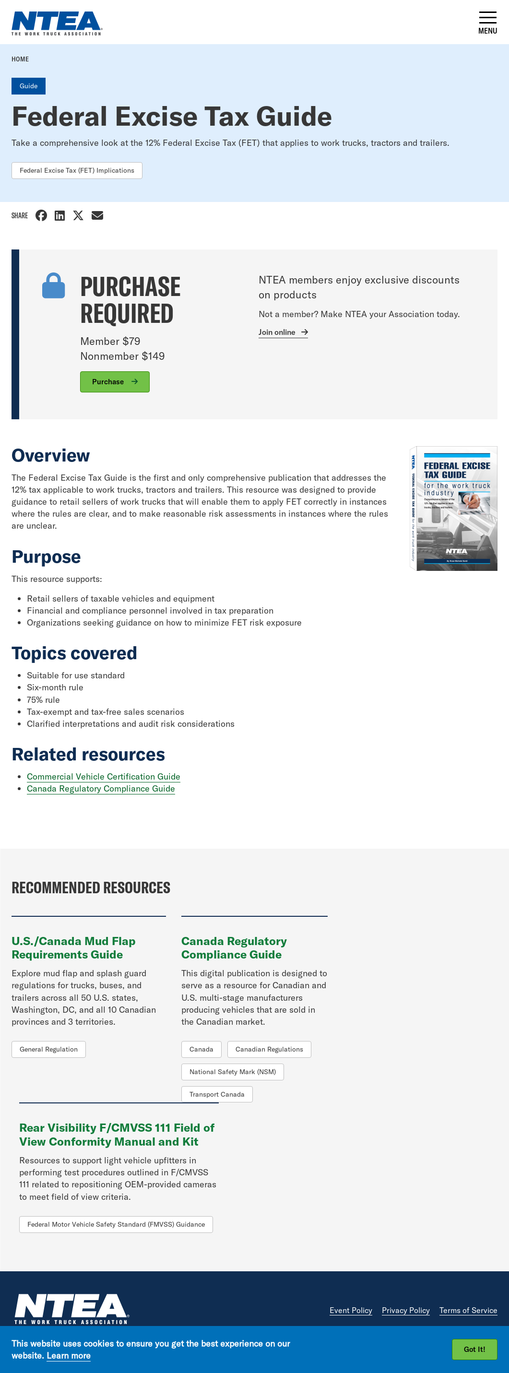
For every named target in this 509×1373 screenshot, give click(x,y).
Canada (201, 1049)
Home (20, 59)
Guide (28, 86)
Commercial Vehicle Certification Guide (103, 776)
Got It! (474, 1349)
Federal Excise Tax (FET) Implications (77, 170)
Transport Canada (217, 1094)
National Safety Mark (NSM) (232, 1071)
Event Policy (351, 1310)
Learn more (69, 1355)
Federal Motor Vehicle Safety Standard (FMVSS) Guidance (116, 1224)
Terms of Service (468, 1310)
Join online (277, 332)
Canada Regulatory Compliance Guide (101, 788)
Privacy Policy (406, 1310)
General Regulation (49, 1049)
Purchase (109, 381)
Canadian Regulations (269, 1049)
